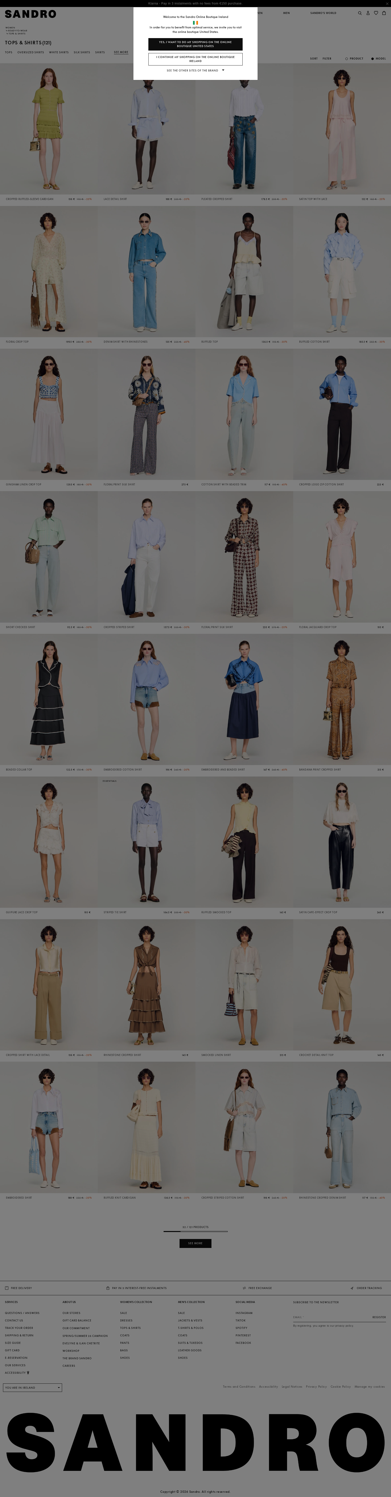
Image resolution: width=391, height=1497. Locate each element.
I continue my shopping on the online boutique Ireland (195, 59)
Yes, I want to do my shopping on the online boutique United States (195, 44)
